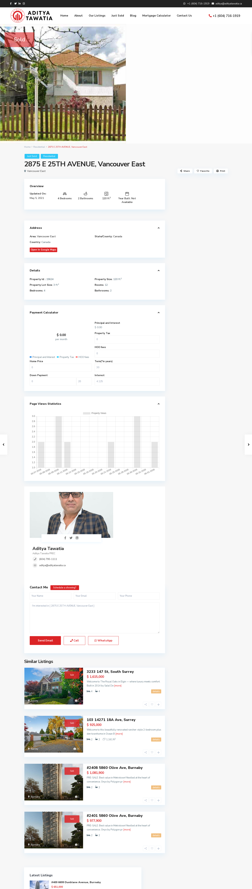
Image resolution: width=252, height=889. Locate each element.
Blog (133, 15)
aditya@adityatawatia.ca (106, 511)
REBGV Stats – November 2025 (199, 322)
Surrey (34, 663)
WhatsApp (103, 604)
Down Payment (39, 375)
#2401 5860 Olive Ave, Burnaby (115, 762)
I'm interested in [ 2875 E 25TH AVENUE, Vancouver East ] (95, 581)
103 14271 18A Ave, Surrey (111, 677)
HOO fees (100, 347)
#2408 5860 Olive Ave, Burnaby (115, 719)
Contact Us (184, 15)
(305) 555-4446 (108, 844)
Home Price (36, 361)
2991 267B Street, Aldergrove (208, 244)
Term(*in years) (104, 361)
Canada (117, 236)
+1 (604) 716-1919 (226, 16)
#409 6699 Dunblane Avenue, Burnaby (209, 197)
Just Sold (118, 15)
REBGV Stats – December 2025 (199, 316)
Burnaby (35, 749)
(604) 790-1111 (102, 505)
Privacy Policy (220, 883)
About (78, 15)
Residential (39, 146)
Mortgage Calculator (156, 15)
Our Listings (97, 15)
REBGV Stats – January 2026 (197, 310)
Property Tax (102, 333)
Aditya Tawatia (102, 495)
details (156, 654)
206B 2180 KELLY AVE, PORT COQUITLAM (207, 261)
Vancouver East (36, 171)
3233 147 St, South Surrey (110, 634)
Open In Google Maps (43, 249)
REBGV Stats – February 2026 (198, 304)
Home (64, 15)
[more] (117, 648)
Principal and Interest (107, 323)
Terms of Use (199, 883)
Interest (100, 375)
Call (74, 604)
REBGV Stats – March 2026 (196, 298)
